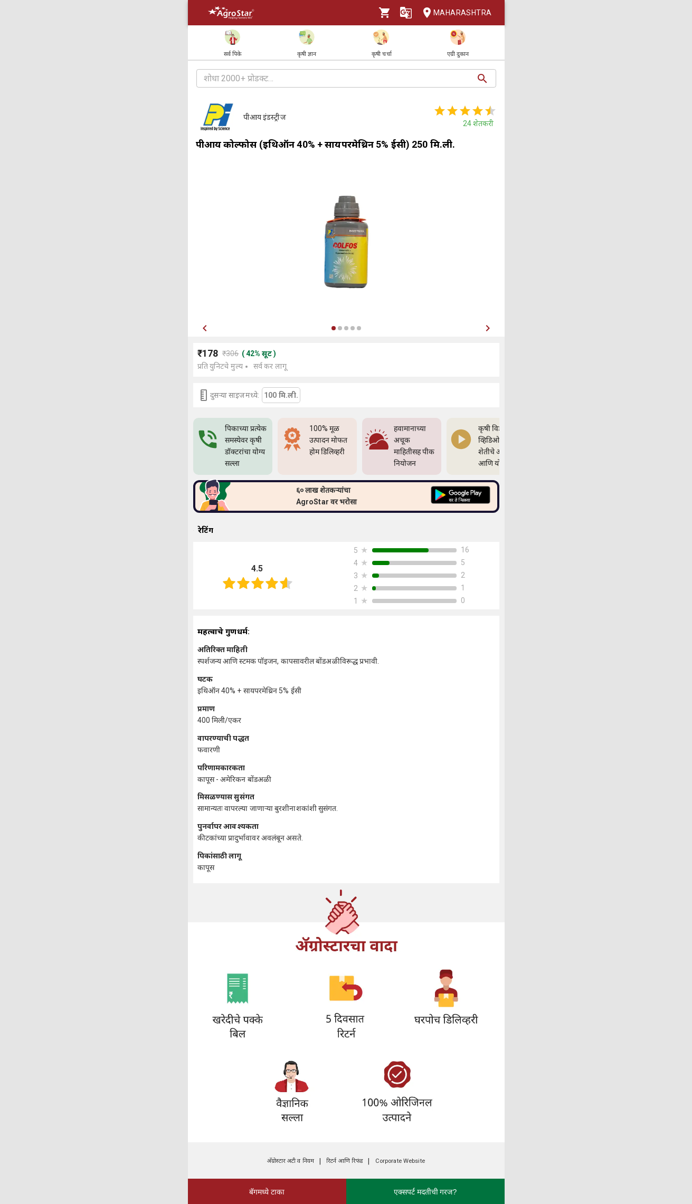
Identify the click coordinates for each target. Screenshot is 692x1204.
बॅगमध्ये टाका (267, 1192)
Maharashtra (453, 13)
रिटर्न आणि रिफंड (344, 1161)
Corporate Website (400, 1161)
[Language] (405, 12)
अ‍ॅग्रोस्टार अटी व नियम (290, 1161)
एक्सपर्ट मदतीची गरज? (425, 1192)
